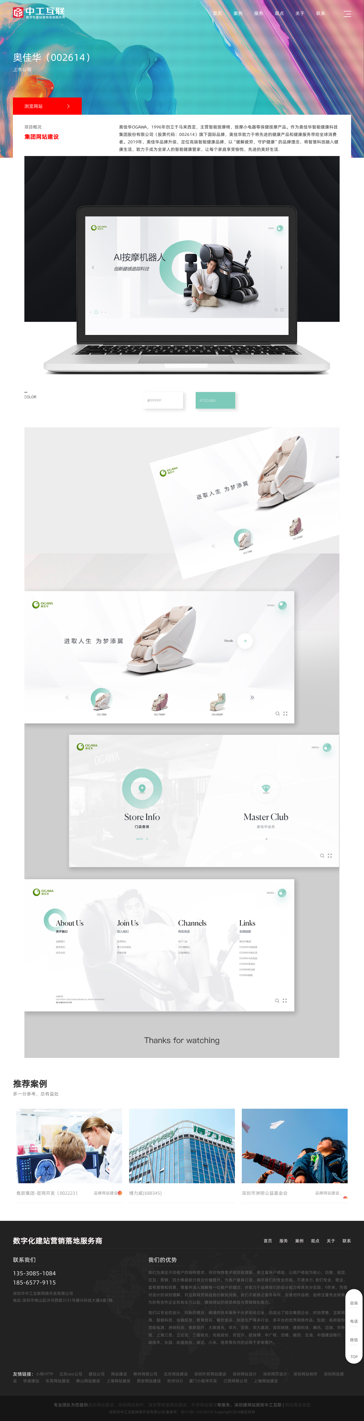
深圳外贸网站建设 (210, 1374)
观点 (279, 13)
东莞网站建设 (58, 1381)
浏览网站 (33, 106)
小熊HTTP (44, 1374)
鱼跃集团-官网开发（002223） (69, 1193)
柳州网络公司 (145, 1374)
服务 (258, 13)
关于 (300, 13)
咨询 (354, 1303)
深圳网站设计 (245, 1374)
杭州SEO (175, 1381)
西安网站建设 (149, 1381)
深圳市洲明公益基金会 (295, 1193)
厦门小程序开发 (203, 1381)
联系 (320, 13)
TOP (354, 1357)
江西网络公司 (235, 1381)
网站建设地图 (298, 1405)
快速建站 (31, 1381)
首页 (217, 13)
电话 (354, 1321)
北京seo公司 (70, 1374)
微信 (354, 1340)
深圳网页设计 (275, 1374)
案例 (238, 13)
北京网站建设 (176, 1374)
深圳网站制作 (305, 1374)
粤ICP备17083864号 (197, 1411)
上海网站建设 (118, 1381)
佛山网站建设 (88, 1381)
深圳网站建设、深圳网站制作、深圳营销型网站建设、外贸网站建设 (152, 1405)
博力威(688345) (145, 1193)
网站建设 (119, 1374)
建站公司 (97, 1374)
